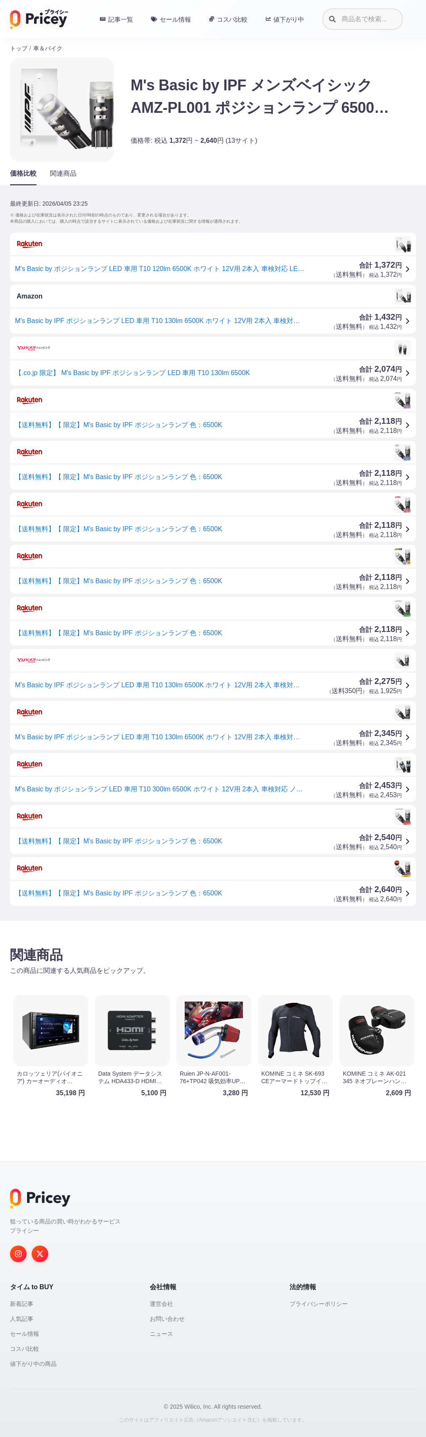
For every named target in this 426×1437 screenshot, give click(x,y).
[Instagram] (18, 1254)
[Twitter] (40, 1254)
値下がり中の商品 (33, 1363)
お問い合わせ (167, 1318)
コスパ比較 (24, 1348)
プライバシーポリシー (319, 1303)
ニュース (161, 1333)
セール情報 (24, 1333)
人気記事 (21, 1318)
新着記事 (21, 1303)
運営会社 (161, 1303)
